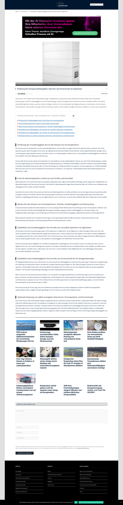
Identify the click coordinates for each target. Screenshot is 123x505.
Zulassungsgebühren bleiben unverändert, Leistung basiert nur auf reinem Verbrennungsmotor (26, 390)
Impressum (18, 474)
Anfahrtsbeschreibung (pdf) (22, 478)
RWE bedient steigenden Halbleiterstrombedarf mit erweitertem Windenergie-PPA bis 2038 (25, 336)
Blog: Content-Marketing (86, 471)
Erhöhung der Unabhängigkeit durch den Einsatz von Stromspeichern (41, 120)
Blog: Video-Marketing (85, 474)
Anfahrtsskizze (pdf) (20, 481)
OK (76, 502)
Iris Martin (21, 93)
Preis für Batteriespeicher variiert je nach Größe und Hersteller (39, 123)
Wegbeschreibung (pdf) (21, 488)
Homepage (18, 471)
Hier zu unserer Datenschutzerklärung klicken (91, 502)
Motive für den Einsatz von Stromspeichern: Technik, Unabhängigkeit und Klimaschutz (47, 126)
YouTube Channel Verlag (86, 481)
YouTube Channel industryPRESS (88, 485)
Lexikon (50, 478)
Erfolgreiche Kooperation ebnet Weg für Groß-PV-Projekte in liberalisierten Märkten (73, 362)
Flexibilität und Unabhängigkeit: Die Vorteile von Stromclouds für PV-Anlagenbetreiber (47, 132)
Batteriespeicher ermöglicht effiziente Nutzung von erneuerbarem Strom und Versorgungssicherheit (73, 336)
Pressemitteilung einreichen (55, 474)
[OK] (121, 502)
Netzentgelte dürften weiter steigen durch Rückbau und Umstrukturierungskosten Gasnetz (49, 363)
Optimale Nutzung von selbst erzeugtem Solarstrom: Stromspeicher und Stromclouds (46, 135)
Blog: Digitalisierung (85, 478)
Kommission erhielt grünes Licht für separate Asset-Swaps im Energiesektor (49, 389)
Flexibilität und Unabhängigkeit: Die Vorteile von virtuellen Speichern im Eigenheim (46, 129)
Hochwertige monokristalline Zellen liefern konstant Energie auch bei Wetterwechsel (49, 336)
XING (81, 491)
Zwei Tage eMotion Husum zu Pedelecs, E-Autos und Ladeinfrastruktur (25, 362)
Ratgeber (50, 481)
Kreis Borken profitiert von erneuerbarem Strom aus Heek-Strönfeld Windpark (96, 335)
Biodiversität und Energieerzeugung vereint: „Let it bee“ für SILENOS (96, 389)
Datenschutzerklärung (83, 448)
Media (49, 471)
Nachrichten (104, 93)
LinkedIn (82, 488)
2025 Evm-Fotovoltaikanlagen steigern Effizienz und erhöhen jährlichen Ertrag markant (73, 390)
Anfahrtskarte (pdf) (20, 485)
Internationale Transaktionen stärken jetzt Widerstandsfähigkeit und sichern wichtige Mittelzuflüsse (96, 363)
